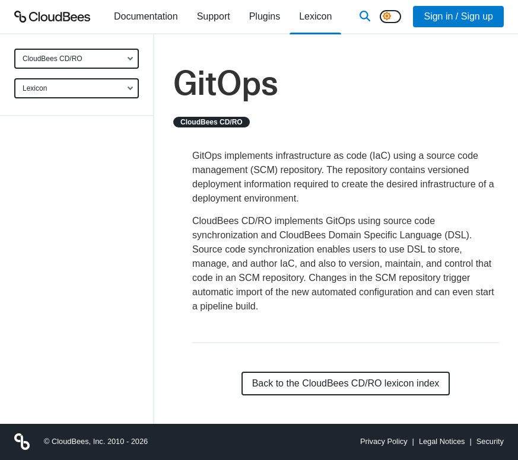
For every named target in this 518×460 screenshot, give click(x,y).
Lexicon (35, 88)
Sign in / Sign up (458, 16)
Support (213, 16)
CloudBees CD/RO (52, 59)
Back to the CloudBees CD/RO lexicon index (346, 383)
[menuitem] (146, 16)
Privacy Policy (384, 441)
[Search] (365, 16)
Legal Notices (442, 441)
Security (490, 441)
